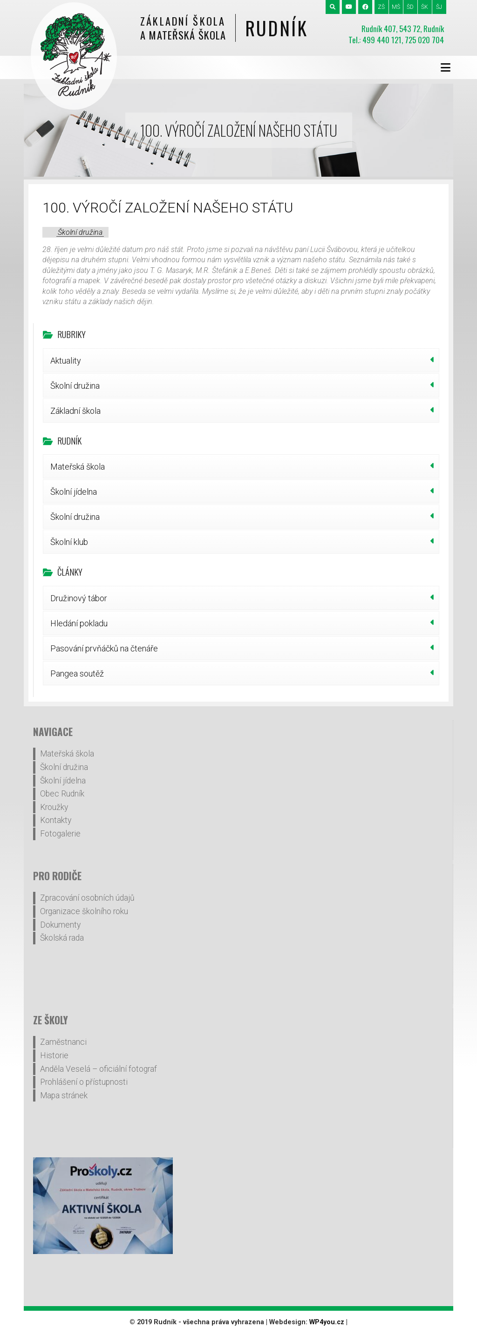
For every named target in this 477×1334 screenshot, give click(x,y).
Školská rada (62, 937)
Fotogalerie (60, 833)
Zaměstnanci (63, 1042)
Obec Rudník (62, 793)
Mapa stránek (64, 1095)
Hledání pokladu (79, 623)
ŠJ (439, 7)
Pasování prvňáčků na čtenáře (104, 648)
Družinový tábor (78, 598)
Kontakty (55, 820)
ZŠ (381, 7)
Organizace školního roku (84, 911)
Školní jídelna (73, 492)
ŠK (424, 7)
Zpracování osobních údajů (87, 898)
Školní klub (69, 542)
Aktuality (65, 360)
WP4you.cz (326, 1322)
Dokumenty (60, 924)
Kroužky (54, 807)
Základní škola (75, 411)
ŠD (410, 7)
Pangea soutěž (77, 673)
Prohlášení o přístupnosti (84, 1082)
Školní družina (80, 232)
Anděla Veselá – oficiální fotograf (98, 1069)
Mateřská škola (77, 466)
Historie (54, 1055)
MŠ (396, 7)
